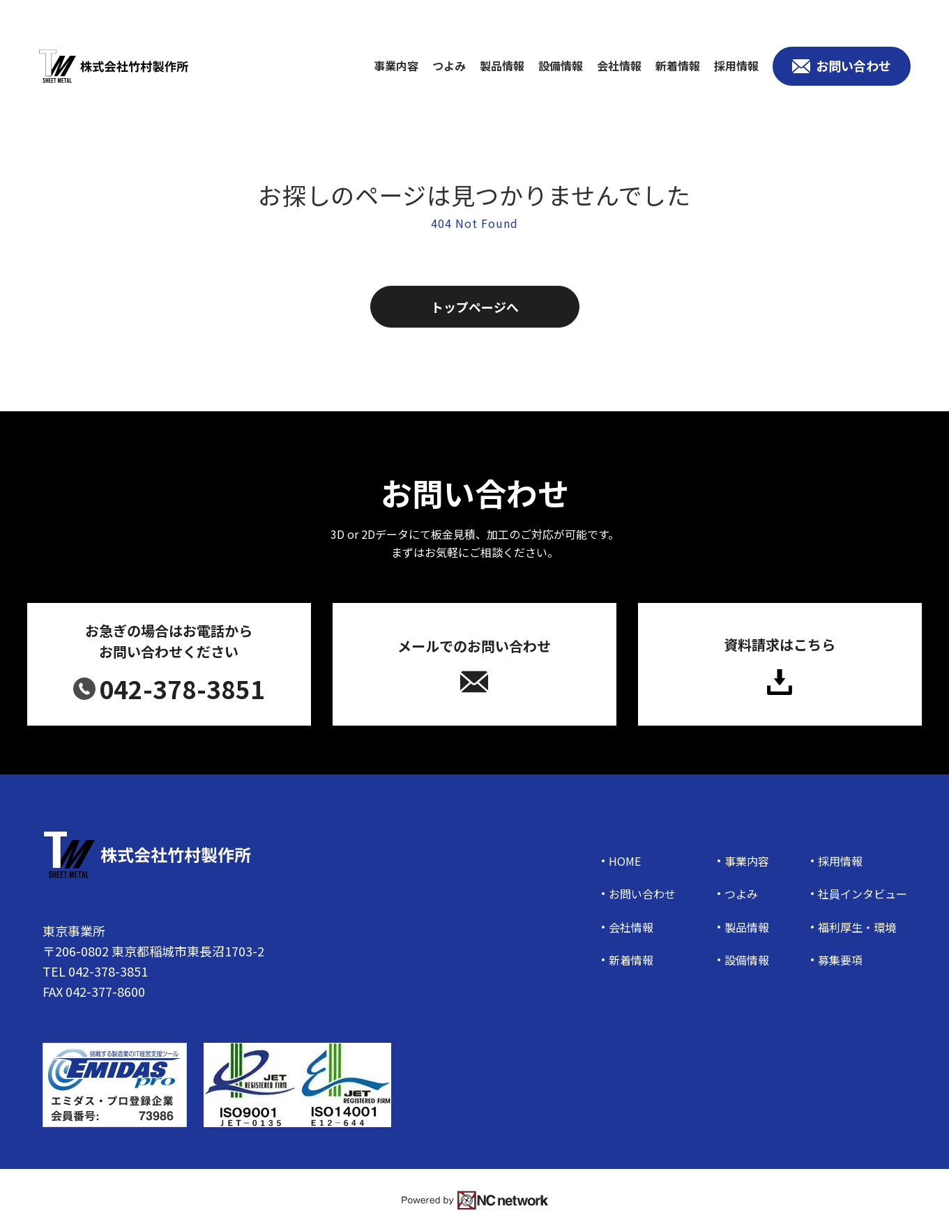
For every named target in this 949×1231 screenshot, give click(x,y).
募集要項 (840, 960)
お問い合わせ (642, 894)
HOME (625, 861)
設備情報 (560, 65)
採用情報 (736, 65)
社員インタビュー (862, 894)
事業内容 (396, 65)
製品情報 (502, 65)
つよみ (449, 65)
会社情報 (619, 65)
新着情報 (677, 65)
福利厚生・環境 (857, 927)
